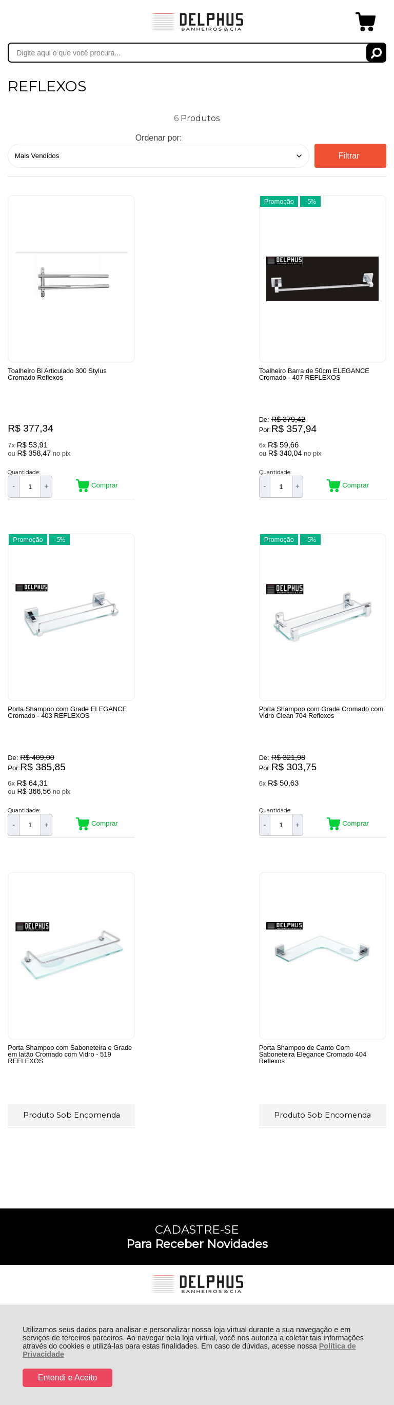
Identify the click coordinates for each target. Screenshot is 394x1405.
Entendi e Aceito (67, 1377)
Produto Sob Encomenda (196, 778)
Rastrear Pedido (66, 1032)
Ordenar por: (158, 137)
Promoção (158, 201)
